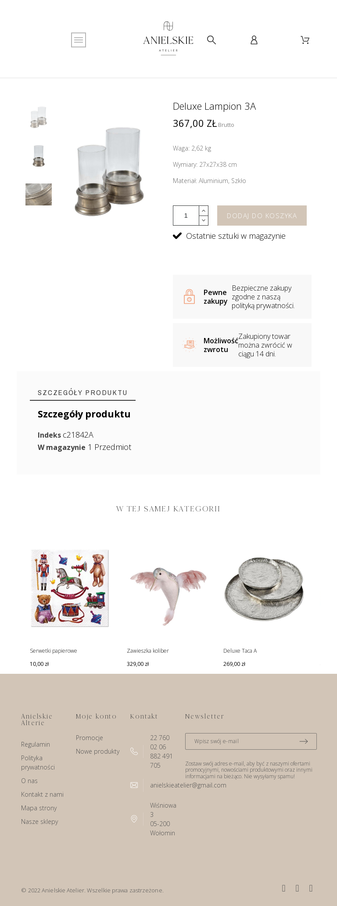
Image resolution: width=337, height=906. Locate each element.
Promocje (89, 737)
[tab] (83, 393)
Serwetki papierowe (53, 650)
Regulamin (35, 744)
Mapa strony (39, 808)
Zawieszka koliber (148, 650)
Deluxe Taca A (240, 650)
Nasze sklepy (39, 821)
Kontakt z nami (42, 794)
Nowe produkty (97, 751)
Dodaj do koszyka (262, 215)
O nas (29, 781)
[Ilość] (186, 215)
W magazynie (62, 447)
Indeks (50, 435)
